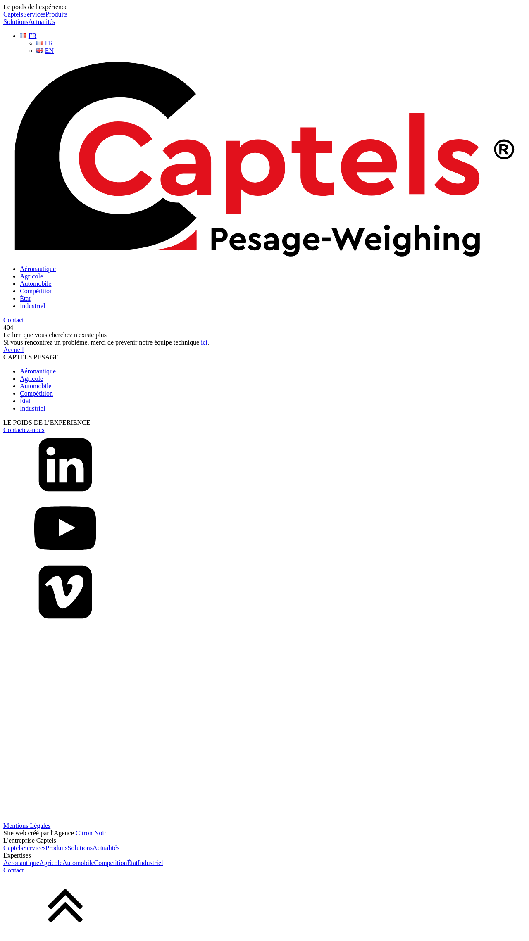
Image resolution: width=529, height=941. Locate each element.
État (25, 298)
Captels (13, 14)
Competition (110, 862)
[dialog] (264, 855)
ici (204, 342)
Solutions (15, 21)
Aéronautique (38, 268)
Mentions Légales (26, 825)
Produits (56, 14)
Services (34, 14)
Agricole (31, 276)
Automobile (35, 283)
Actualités (41, 21)
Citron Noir (91, 832)
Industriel (32, 305)
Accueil (13, 349)
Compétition (36, 291)
